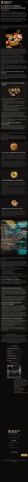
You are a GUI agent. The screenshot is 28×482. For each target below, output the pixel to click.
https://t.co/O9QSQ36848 (19, 388)
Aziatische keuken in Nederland (12, 348)
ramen (21, 338)
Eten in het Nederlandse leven (12, 358)
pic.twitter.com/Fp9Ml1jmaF (19, 389)
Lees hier (3, 247)
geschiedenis (6, 78)
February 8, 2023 (24, 392)
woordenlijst (24, 281)
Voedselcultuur (10, 353)
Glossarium (9, 360)
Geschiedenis (9, 350)
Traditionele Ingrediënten (11, 355)
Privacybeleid (14, 461)
